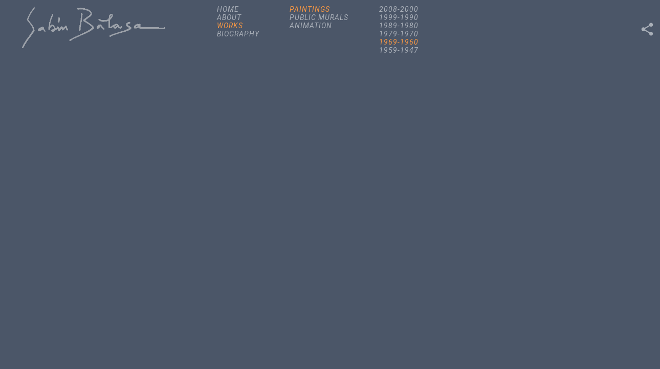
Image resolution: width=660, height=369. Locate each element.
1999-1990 (399, 17)
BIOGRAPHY (238, 34)
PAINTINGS (310, 9)
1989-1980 (399, 26)
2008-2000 (399, 9)
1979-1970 (399, 34)
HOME (228, 9)
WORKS (230, 26)
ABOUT (229, 17)
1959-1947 (399, 50)
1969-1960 (399, 42)
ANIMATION (311, 26)
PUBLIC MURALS (319, 17)
